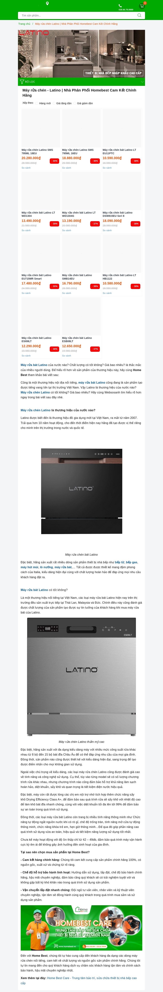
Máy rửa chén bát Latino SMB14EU (77, 277)
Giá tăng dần (62, 103)
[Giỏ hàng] (142, 6)
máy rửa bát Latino (91, 382)
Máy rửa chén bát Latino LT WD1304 (38, 214)
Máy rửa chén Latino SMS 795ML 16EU (77, 151)
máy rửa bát (63, 567)
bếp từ (119, 562)
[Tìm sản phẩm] (76, 15)
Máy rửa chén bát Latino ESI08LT (36, 339)
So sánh (26, 167)
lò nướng (46, 567)
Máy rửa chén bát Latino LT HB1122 (119, 277)
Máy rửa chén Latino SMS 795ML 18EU (37, 151)
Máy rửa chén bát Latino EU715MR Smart (36, 277)
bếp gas (131, 562)
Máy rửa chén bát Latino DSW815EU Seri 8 (118, 214)
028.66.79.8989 (126, 10)
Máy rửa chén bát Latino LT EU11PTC (119, 151)
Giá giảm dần (83, 103)
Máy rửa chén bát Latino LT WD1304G (78, 214)
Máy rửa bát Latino (34, 364)
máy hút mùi (29, 567)
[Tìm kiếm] (139, 15)
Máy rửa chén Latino (35, 392)
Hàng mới (43, 103)
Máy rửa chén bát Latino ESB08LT (77, 339)
